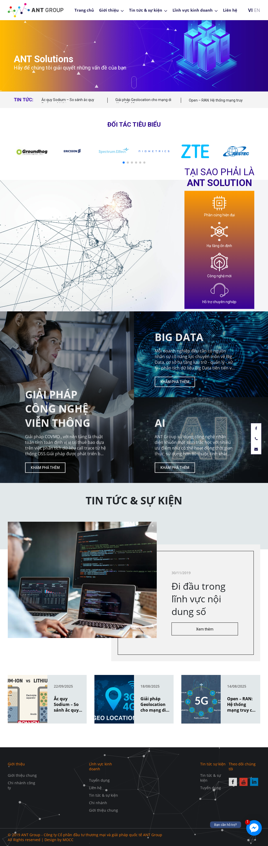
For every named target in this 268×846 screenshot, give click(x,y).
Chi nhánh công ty (21, 785)
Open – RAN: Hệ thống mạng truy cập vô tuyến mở (216, 102)
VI (250, 10)
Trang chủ (84, 10)
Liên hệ (230, 10)
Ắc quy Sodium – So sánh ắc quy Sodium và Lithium (67, 102)
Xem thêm (222, 629)
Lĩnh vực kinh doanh (193, 10)
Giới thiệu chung (22, 775)
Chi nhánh (98, 802)
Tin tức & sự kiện (145, 10)
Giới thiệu (109, 10)
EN (257, 10)
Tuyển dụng (99, 780)
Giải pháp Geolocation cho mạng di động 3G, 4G (143, 102)
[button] (124, 162)
